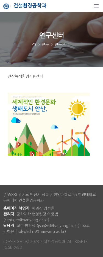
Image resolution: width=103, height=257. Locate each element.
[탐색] (96, 6)
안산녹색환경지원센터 (25, 76)
